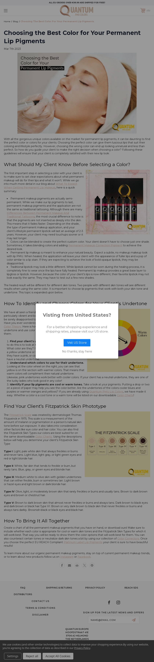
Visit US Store (77, 342)
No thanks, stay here (77, 351)
